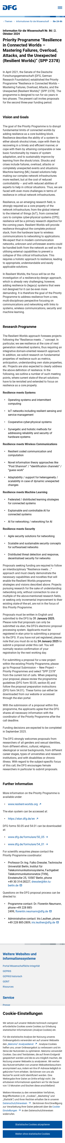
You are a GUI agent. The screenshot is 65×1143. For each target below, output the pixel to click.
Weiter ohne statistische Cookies (32, 1133)
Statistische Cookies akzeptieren (32, 1124)
